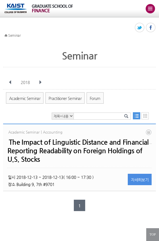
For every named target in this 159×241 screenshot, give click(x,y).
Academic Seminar (24, 98)
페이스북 (151, 28)
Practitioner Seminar (65, 98)
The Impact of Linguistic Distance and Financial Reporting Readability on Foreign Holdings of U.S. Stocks (77, 150)
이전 (10, 82)
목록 (136, 115)
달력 (145, 115)
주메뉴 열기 (150, 8)
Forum (95, 98)
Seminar (14, 35)
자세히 (139, 179)
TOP (152, 234)
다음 (40, 82)
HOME (6, 35)
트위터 (140, 28)
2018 (26, 82)
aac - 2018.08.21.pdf (149, 136)
